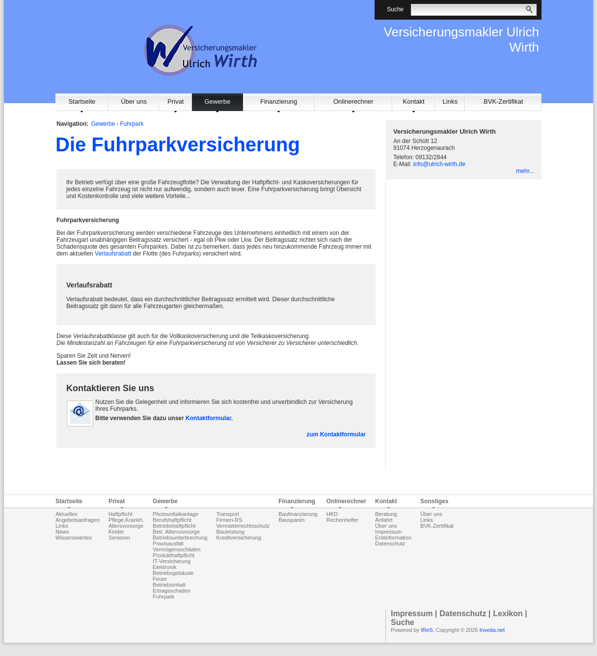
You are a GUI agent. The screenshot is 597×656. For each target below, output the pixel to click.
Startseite (81, 101)
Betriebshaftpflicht (174, 526)
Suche (402, 622)
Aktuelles (66, 514)
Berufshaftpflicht (172, 520)
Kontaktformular (208, 418)
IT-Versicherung (171, 561)
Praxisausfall (168, 543)
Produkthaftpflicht (173, 555)
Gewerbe (217, 101)
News (62, 532)
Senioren (119, 538)
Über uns (134, 101)
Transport (227, 514)
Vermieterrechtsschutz (243, 526)
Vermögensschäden (176, 549)
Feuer (160, 579)
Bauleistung (230, 532)
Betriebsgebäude (173, 573)
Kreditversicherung (238, 538)
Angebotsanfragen (77, 520)
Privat (175, 101)
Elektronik (164, 567)
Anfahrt (383, 520)
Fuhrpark (131, 123)
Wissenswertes (73, 538)
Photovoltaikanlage (175, 514)
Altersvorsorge (126, 526)
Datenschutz (390, 543)
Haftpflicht (121, 514)
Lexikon (507, 613)
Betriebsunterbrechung (180, 538)
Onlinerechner (353, 101)
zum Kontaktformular (336, 434)
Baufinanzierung (298, 514)
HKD (332, 514)
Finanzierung (278, 101)
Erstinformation (393, 538)
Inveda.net (492, 630)
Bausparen (291, 520)
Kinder (116, 532)
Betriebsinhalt (169, 585)
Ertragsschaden (171, 591)
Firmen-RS (229, 520)
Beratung (386, 514)
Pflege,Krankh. (126, 520)
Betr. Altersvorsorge (176, 532)
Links (450, 101)
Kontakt (414, 101)
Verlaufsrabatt (113, 253)
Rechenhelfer (342, 520)
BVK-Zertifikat (503, 101)
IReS (427, 630)
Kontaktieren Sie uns (110, 388)
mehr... (525, 171)
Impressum (388, 532)
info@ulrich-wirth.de (439, 164)
